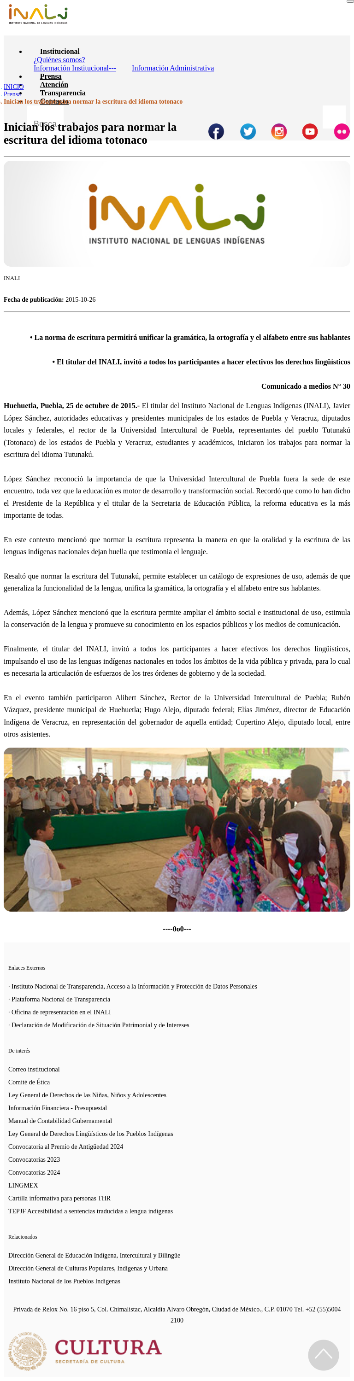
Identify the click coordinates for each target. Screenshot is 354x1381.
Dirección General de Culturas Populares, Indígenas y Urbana (88, 1268)
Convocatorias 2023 (34, 1159)
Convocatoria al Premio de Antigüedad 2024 (65, 1146)
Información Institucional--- (75, 68)
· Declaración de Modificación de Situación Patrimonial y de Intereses (98, 1025)
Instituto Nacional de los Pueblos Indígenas (64, 1281)
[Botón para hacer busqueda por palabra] (334, 117)
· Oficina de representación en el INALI (59, 1012)
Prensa (51, 76)
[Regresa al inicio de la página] (323, 1355)
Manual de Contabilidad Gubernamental (60, 1121)
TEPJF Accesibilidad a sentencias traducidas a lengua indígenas (90, 1211)
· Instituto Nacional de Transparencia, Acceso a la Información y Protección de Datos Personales (132, 986)
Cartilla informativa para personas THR (59, 1198)
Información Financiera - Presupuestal (57, 1108)
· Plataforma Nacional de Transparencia (59, 999)
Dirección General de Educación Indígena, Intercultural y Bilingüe (94, 1255)
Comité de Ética (29, 1082)
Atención (54, 84)
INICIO (14, 86)
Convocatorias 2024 (34, 1172)
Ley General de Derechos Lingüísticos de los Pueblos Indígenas (90, 1133)
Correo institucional (34, 1069)
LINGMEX (23, 1185)
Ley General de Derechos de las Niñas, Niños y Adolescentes (87, 1095)
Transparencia (63, 93)
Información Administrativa (173, 68)
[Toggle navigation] (350, 1)
